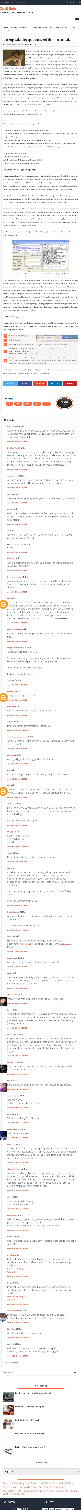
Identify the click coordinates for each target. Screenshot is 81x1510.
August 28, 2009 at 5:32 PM (17, 1356)
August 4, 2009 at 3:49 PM (17, 469)
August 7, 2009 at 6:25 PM (17, 988)
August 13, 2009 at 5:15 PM (17, 1190)
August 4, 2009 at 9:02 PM (17, 715)
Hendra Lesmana (14, 577)
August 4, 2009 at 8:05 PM (17, 685)
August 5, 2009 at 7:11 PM (17, 825)
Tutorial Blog (12, 1272)
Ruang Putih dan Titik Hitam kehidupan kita (29, 1433)
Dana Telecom (13, 427)
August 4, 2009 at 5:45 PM (17, 570)
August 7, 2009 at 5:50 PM (17, 967)
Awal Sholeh (12, 995)
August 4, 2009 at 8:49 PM (17, 700)
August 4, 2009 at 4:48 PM (17, 524)
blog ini (39, 114)
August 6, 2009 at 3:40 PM (17, 862)
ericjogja (11, 832)
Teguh (9, 853)
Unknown (11, 691)
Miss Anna (11, 1144)
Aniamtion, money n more (17, 737)
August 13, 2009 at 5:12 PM (17, 1163)
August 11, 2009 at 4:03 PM (17, 1074)
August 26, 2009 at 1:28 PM (17, 1322)
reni (8, 1081)
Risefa (9, 1010)
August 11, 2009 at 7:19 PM (17, 1089)
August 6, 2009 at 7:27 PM (17, 905)
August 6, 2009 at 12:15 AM (17, 847)
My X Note (11, 1329)
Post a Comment (11, 1362)
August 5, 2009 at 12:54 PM (17, 764)
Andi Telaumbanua (14, 1311)
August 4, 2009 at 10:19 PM (17, 730)
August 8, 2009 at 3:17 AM (17, 1003)
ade (8, 868)
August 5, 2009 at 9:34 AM (17, 749)
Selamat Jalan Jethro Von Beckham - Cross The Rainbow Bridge (34, 1487)
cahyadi (10, 722)
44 (28, 44)
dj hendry (11, 755)
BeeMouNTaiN (13, 448)
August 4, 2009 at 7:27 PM (17, 641)
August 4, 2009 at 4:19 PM (17, 503)
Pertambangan (13, 912)
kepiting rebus (65, 944)
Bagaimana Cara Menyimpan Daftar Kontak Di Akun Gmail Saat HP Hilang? (38, 1483)
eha (8, 785)
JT (8, 531)
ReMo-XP (11, 1237)
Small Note (8, 8)
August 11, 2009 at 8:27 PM (17, 1108)
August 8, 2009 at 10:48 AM (17, 1056)
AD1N (9, 1114)
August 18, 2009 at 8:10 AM (17, 1248)
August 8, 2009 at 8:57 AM (17, 1028)
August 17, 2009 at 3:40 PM (17, 1230)
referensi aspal (13, 1096)
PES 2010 (10, 1344)
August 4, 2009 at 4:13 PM (17, 488)
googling (19, 111)
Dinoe (9, 509)
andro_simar (12, 958)
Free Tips (11, 707)
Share (25, 384)
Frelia (22, 944)
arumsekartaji (13, 1034)
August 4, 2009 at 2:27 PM (17, 441)
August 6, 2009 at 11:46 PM (17, 930)
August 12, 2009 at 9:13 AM (17, 1138)
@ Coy (9, 1197)
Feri (8, 770)
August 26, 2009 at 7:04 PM (17, 1338)
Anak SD (10, 937)
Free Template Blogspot (16, 1269)
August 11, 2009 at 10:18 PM (18, 1123)
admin (8, 398)
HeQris (10, 1255)
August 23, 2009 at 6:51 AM (17, 1276)
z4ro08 (10, 494)
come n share (12, 476)
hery (9, 973)
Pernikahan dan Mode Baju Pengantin (27, 1420)
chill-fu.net (11, 804)
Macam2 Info (12, 1062)
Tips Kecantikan (13, 1169)
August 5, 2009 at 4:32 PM (17, 779)
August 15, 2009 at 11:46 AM (18, 1209)
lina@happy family (14, 629)
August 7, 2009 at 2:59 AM (17, 952)
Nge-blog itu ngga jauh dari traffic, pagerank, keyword (33, 1393)
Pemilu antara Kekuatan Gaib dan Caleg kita (29, 1406)
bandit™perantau (14, 1129)
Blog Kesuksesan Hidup (16, 648)
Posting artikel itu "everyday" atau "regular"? (30, 1447)
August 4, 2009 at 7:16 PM (17, 623)
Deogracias (12, 1215)
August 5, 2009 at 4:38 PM (17, 797)
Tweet (10, 384)
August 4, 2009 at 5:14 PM (17, 552)
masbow (10, 559)
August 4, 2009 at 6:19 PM (17, 592)
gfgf (8, 598)
